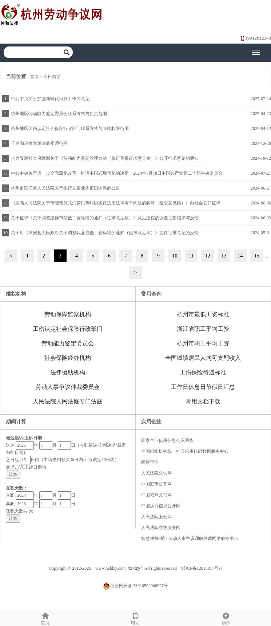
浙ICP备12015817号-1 (201, 568)
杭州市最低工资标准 (203, 314)
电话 (135, 617)
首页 (34, 76)
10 (175, 256)
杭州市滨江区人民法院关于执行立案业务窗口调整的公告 (65, 188)
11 (191, 256)
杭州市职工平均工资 (203, 343)
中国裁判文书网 (156, 494)
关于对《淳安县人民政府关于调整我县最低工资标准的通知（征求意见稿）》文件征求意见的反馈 (105, 232)
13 (224, 256)
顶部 (226, 617)
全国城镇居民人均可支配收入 (203, 358)
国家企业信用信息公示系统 (167, 440)
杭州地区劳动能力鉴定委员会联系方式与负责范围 (59, 113)
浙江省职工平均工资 (203, 329)
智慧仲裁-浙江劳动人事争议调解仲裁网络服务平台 (190, 538)
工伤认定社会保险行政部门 (68, 329)
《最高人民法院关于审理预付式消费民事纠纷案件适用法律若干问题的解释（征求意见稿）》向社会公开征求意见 (114, 205)
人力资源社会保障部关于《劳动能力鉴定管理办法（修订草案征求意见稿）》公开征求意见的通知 (105, 158)
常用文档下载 (203, 401)
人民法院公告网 (156, 473)
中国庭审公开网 (156, 484)
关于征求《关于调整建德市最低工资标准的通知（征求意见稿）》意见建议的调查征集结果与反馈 (105, 217)
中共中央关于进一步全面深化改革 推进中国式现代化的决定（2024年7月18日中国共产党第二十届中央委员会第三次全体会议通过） (116, 175)
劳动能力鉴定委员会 (67, 343)
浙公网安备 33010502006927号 (135, 585)
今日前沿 (52, 76)
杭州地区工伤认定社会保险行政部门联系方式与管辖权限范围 (70, 128)
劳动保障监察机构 (67, 314)
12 (207, 256)
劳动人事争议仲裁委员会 (68, 387)
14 (240, 256)
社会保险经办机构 (67, 358)
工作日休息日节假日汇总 (203, 387)
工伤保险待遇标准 (203, 372)
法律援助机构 (67, 372)
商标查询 (150, 462)
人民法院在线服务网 (160, 527)
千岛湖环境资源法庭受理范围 (39, 143)
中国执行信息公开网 (160, 505)
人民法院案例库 (156, 516)
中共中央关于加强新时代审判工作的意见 (50, 98)
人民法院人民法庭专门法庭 (68, 401)
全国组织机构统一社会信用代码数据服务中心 (184, 451)
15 (256, 256)
